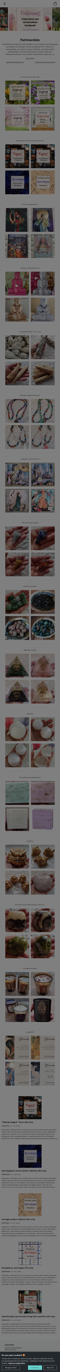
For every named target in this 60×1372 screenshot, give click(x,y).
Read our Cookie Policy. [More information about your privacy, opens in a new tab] (16, 1363)
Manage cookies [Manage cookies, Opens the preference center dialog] (11, 1367)
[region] (30, 1362)
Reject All (50, 1367)
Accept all (35, 1367)
